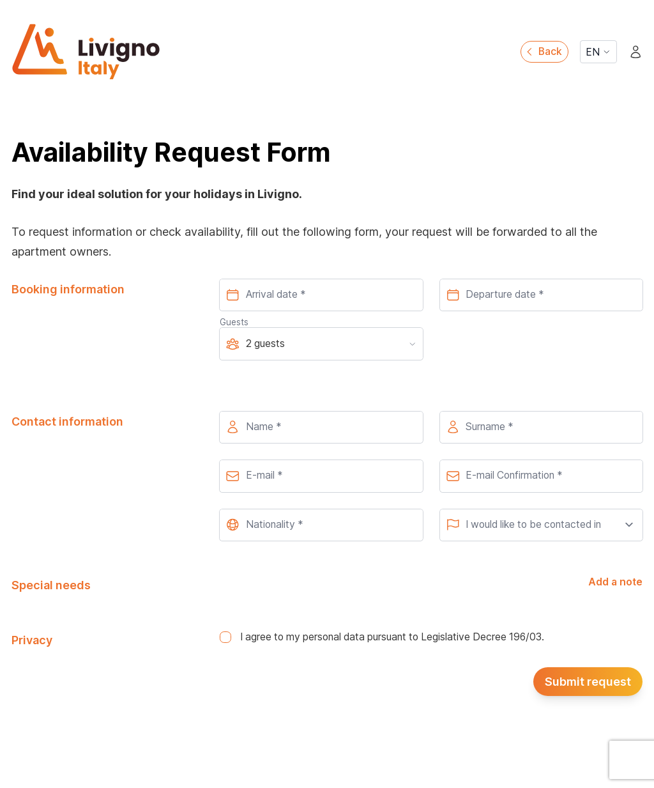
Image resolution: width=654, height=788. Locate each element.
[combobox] (321, 525)
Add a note (615, 582)
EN (598, 52)
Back (543, 51)
